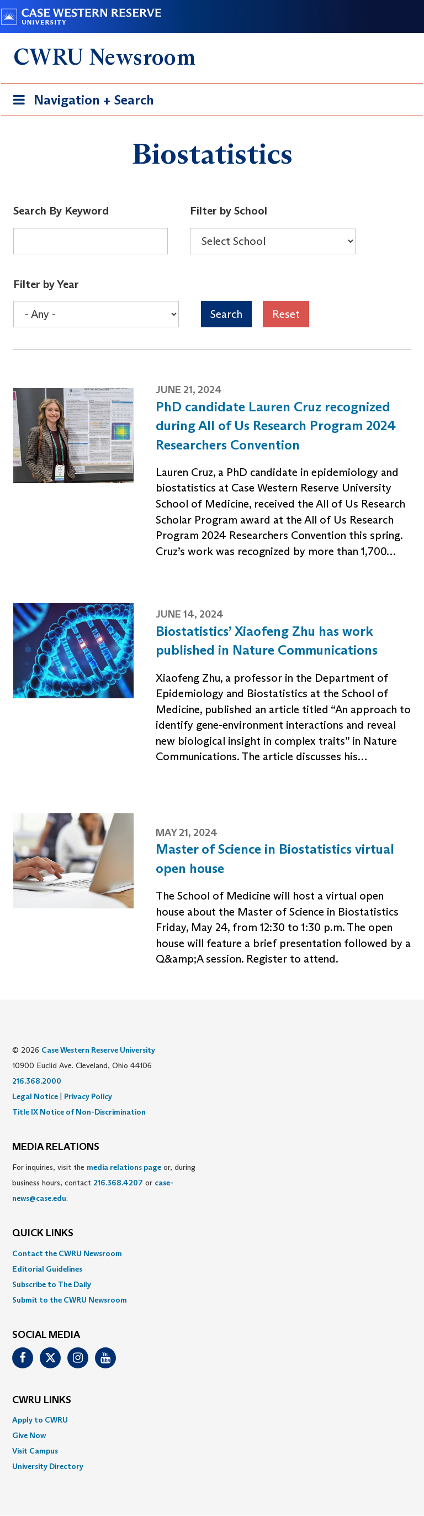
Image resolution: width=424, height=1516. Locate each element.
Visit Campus (35, 1451)
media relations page (124, 1167)
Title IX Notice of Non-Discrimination (79, 1112)
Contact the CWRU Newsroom (67, 1253)
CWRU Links (41, 1400)
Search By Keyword (61, 210)
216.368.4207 (118, 1183)
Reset (286, 314)
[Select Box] (273, 241)
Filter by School (228, 210)
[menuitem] (212, 1253)
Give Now (29, 1435)
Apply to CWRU (40, 1420)
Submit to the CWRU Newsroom (69, 1300)
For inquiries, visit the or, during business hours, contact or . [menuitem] (103, 1182)
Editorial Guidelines (47, 1269)
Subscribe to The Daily (51, 1284)
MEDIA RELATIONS (55, 1147)
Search (226, 314)
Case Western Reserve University (98, 1050)
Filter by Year (46, 284)
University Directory (47, 1466)
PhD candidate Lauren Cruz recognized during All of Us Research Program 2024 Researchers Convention (276, 426)
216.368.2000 (36, 1081)
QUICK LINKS (42, 1233)
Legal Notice (35, 1096)
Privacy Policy (88, 1096)
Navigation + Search (80, 102)
